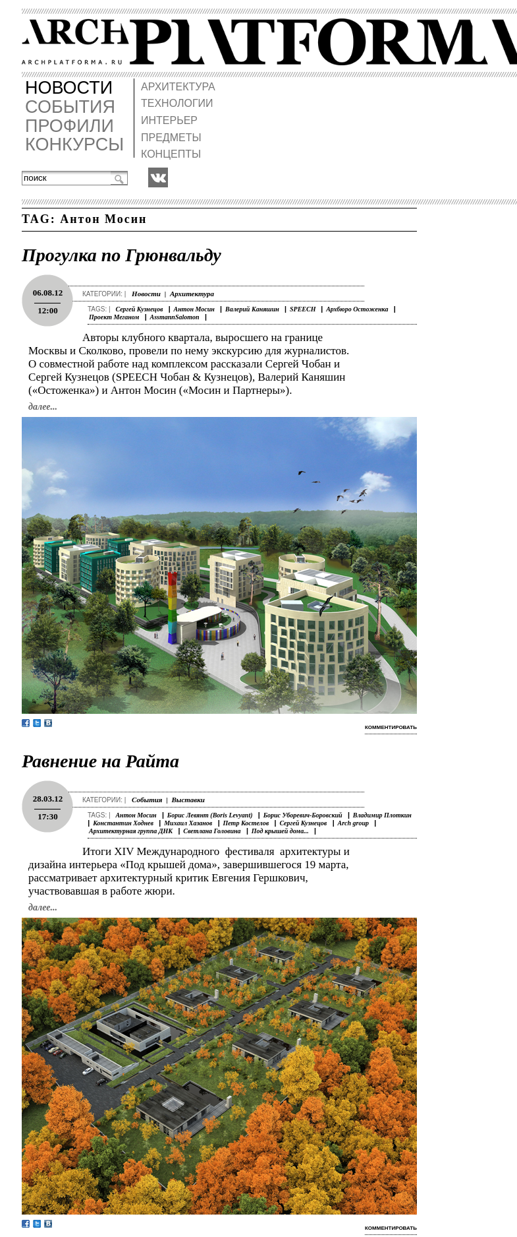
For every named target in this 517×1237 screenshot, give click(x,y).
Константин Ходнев (123, 823)
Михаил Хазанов (188, 823)
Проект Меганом (114, 317)
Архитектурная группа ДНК (131, 831)
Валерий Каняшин (252, 309)
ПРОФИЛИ (69, 126)
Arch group (353, 823)
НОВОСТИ (69, 88)
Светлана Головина (211, 831)
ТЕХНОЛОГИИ (177, 103)
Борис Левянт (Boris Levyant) (210, 815)
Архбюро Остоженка (357, 309)
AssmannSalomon (175, 317)
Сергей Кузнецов (139, 309)
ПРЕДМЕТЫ (171, 137)
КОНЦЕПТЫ (171, 154)
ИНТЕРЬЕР (169, 120)
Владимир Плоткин (382, 815)
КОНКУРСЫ (74, 144)
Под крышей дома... (280, 831)
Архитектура (192, 294)
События (147, 800)
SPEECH (303, 309)
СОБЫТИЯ (70, 107)
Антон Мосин (194, 309)
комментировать (391, 727)
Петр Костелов (246, 823)
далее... (42, 407)
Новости (146, 294)
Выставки (188, 800)
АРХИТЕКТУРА (178, 86)
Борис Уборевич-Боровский (302, 815)
